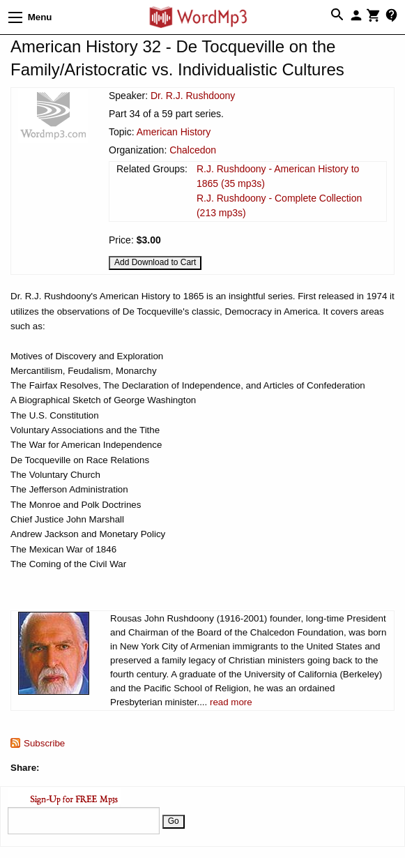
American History (174, 131)
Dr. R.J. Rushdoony (193, 95)
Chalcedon (192, 150)
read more (231, 702)
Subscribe (44, 743)
